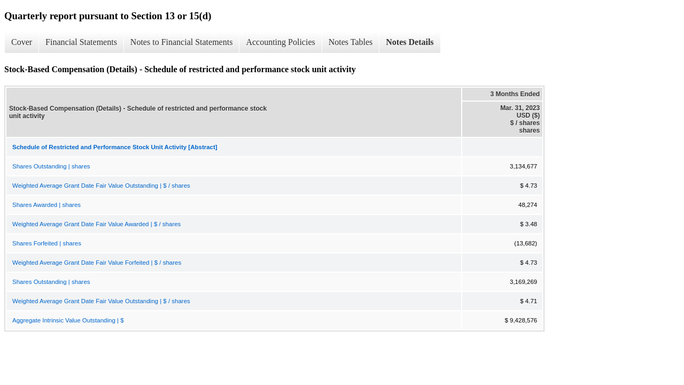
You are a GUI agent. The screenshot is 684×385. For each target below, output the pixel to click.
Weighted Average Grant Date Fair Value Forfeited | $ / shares (96, 262)
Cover (21, 42)
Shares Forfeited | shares (46, 243)
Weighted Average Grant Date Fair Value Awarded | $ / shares (96, 224)
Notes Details (409, 42)
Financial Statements (81, 42)
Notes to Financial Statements (181, 42)
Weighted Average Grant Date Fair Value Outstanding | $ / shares (101, 185)
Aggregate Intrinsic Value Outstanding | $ (68, 320)
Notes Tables (351, 42)
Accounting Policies (280, 42)
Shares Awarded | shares (46, 205)
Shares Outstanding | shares (51, 166)
